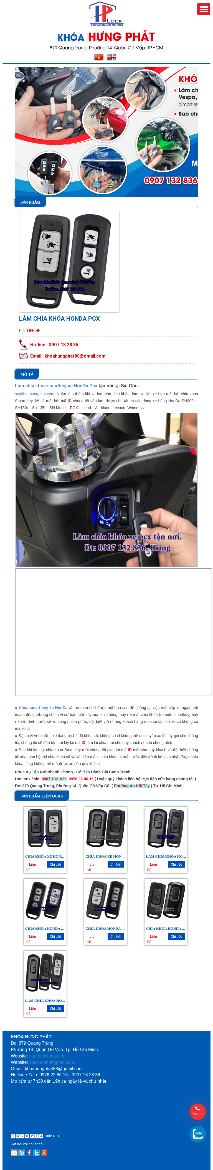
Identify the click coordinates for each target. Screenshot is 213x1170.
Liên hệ (33, 330)
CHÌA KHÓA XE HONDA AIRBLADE (115, 856)
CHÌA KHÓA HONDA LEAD (169, 928)
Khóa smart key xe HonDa (43, 707)
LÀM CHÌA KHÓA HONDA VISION (175, 856)
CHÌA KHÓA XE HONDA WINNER (53, 856)
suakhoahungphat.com (51, 1062)
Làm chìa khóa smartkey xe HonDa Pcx (56, 385)
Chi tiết (55, 864)
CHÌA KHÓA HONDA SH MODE (51, 928)
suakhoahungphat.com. (35, 394)
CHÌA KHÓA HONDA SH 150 (109, 928)
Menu (203, 9)
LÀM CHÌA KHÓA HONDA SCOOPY (55, 1000)
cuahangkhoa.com (47, 1056)
